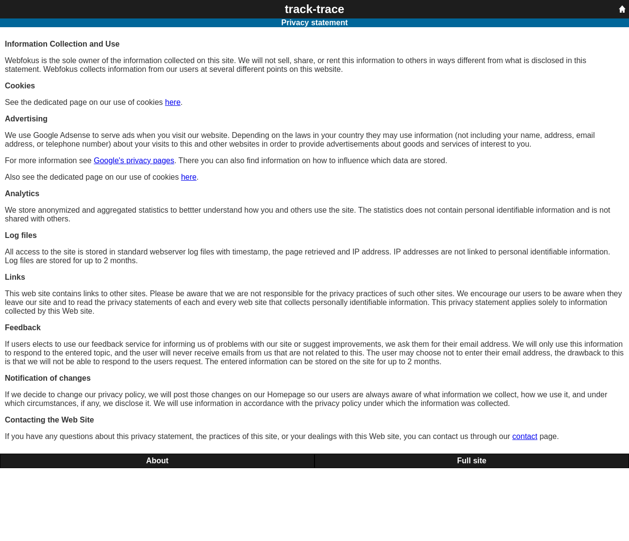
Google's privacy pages (134, 160)
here (173, 102)
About (157, 460)
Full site (471, 460)
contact (525, 436)
